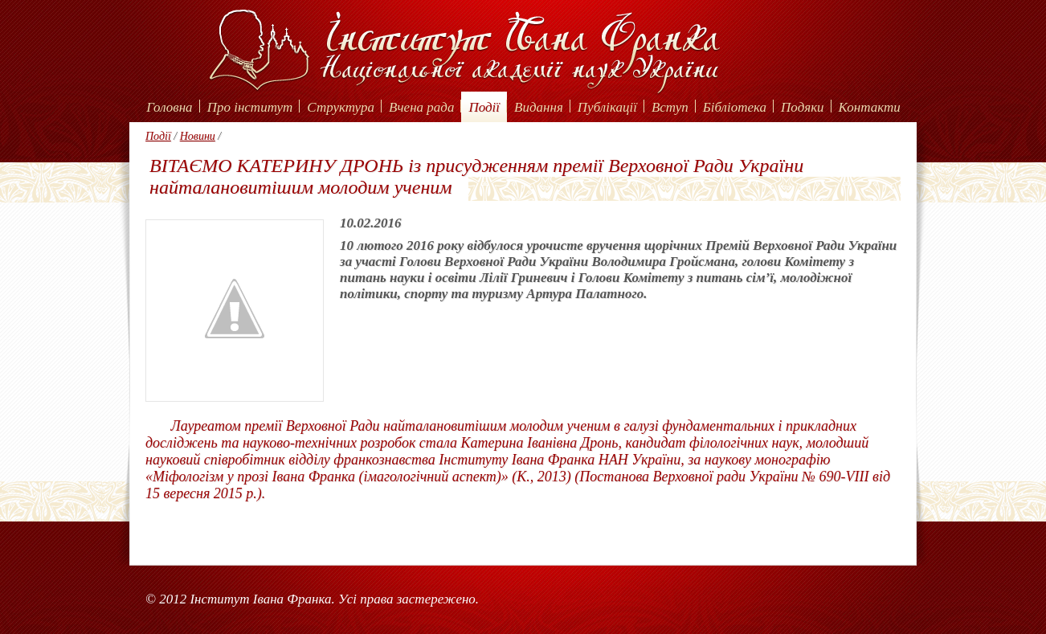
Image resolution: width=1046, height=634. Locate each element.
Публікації (607, 107)
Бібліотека (734, 107)
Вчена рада (422, 107)
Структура (340, 107)
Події (484, 107)
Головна (169, 107)
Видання (538, 107)
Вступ (670, 107)
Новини (197, 136)
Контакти (870, 107)
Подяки (802, 107)
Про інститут (250, 107)
